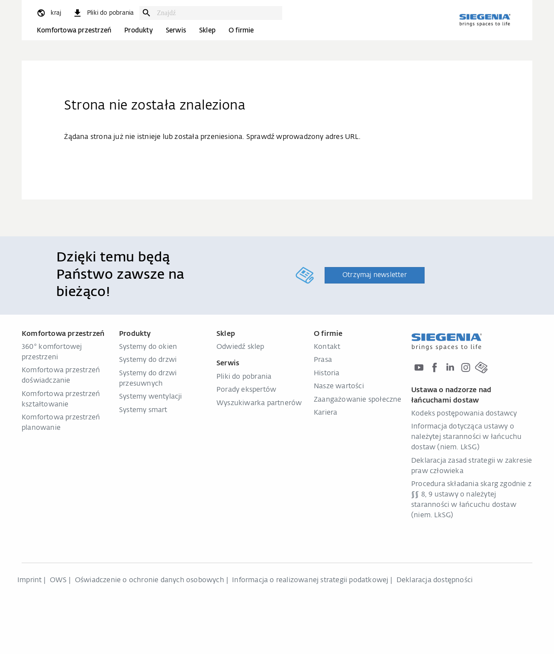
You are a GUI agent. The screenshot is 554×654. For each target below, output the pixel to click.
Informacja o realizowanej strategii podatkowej (310, 580)
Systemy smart (143, 410)
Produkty (138, 30)
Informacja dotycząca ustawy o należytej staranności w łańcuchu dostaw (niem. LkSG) (466, 437)
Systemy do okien (148, 347)
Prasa (323, 360)
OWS (58, 580)
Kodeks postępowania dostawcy (464, 413)
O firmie (241, 30)
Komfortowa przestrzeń (74, 30)
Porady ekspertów (246, 390)
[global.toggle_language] (48, 13)
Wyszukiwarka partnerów (259, 403)
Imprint (29, 580)
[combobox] (217, 13)
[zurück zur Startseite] (484, 20)
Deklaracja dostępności (434, 580)
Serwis (176, 30)
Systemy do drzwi (148, 360)
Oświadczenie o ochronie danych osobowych (149, 580)
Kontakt (327, 347)
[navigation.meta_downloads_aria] (103, 13)
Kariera (325, 412)
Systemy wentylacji (150, 396)
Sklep (207, 30)
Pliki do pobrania (243, 377)
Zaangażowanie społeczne (358, 399)
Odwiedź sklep (240, 347)
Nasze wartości (339, 386)
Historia (327, 373)
